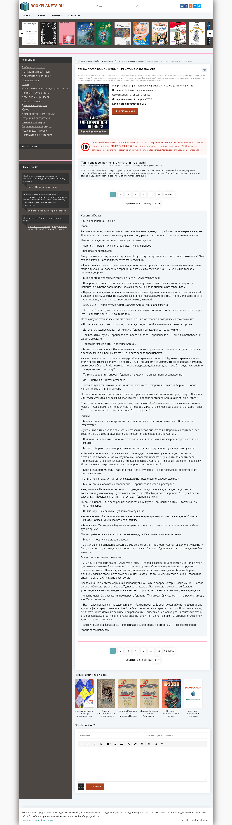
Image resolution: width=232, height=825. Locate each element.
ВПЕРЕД (169, 194)
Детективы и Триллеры (36, 96)
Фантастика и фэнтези (36, 71)
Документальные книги (36, 75)
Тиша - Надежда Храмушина (42, 187)
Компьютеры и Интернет (37, 134)
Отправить (95, 786)
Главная (26, 15)
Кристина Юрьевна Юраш (135, 94)
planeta (42, 6)
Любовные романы (33, 67)
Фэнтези (190, 85)
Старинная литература (36, 117)
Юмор (25, 109)
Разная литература (33, 122)
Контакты (74, 15)
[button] (81, 744)
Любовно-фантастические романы (140, 85)
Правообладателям (43, 820)
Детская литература (34, 105)
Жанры (41, 15)
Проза (25, 84)
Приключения (30, 79)
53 (159, 194)
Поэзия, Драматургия (35, 130)
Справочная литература (37, 126)
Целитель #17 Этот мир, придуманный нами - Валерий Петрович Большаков (47, 227)
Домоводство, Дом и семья (38, 113)
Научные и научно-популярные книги (45, 88)
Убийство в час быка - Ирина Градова (47, 210)
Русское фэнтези (172, 85)
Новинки (57, 15)
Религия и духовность (35, 92)
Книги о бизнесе (32, 101)
